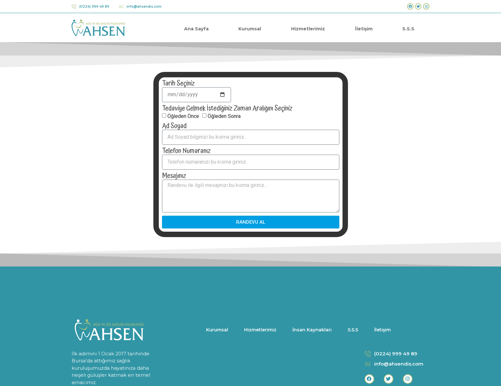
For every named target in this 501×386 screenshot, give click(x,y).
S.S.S (408, 29)
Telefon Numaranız (186, 151)
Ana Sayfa (196, 29)
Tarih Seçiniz (178, 84)
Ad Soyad (174, 126)
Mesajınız (174, 176)
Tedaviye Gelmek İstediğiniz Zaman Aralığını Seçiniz (227, 108)
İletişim (364, 29)
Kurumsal (249, 29)
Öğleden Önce (183, 116)
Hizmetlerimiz (308, 29)
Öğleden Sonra (224, 116)
